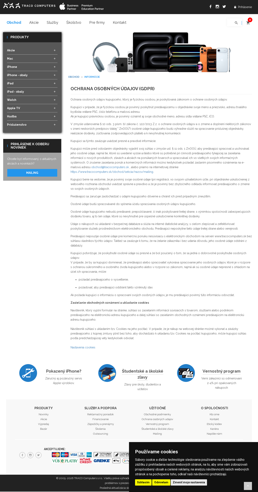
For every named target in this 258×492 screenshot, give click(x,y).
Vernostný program (221, 371)
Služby (52, 22)
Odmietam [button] (161, 482)
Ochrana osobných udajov (157, 419)
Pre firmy (97, 22)
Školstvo (73, 22)
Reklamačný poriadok (100, 414)
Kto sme (214, 414)
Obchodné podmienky (157, 414)
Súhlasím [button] (143, 482)
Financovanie (101, 419)
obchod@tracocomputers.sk (110, 167)
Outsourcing (100, 433)
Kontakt (119, 22)
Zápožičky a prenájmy (100, 424)
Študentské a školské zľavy (142, 374)
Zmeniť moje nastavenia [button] (189, 482)
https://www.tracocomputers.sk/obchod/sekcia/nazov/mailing (112, 172)
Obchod (14, 22)
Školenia (100, 429)
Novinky (44, 414)
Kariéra (214, 429)
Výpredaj (43, 424)
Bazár (43, 429)
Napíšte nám (214, 433)
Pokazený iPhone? (63, 371)
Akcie (34, 22)
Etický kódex (214, 424)
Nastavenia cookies (83, 347)
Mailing (32, 173)
